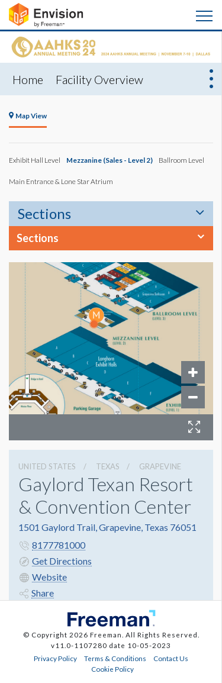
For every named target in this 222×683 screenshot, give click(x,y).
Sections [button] (38, 237)
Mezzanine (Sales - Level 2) (109, 160)
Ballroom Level (181, 160)
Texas (108, 466)
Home (27, 79)
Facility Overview (99, 79)
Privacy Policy (55, 658)
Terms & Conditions (115, 658)
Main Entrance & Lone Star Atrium (61, 181)
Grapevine (160, 466)
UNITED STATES (47, 466)
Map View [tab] (28, 115)
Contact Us (170, 658)
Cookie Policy (112, 669)
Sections (44, 213)
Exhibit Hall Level (34, 160)
